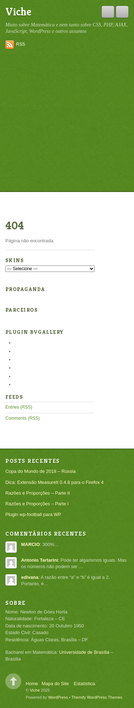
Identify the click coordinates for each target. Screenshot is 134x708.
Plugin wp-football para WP (33, 514)
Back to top (13, 681)
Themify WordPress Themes (96, 697)
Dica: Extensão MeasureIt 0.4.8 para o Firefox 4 (54, 482)
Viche (18, 12)
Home (32, 683)
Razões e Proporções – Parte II (37, 493)
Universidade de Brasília (84, 652)
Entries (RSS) (18, 407)
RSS (20, 44)
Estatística (84, 683)
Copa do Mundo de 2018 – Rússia (40, 471)
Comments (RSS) (22, 418)
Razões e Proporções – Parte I (37, 503)
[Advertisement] (67, 121)
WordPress (58, 697)
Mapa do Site (55, 683)
